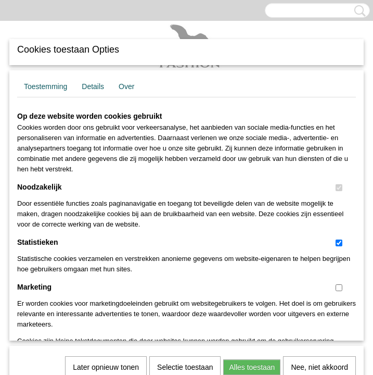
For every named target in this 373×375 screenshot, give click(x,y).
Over (126, 86)
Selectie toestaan (185, 224)
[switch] (339, 187)
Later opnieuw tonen (106, 224)
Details (93, 86)
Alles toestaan (252, 224)
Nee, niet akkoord (319, 224)
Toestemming (45, 86)
